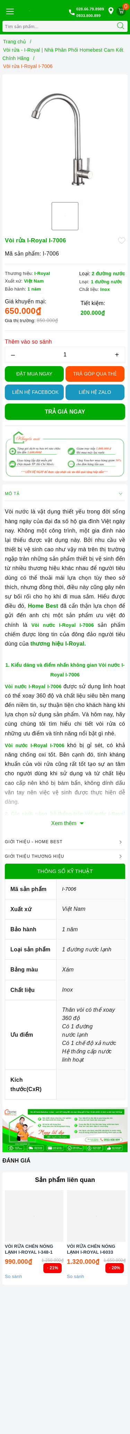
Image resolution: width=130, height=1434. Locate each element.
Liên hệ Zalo (95, 392)
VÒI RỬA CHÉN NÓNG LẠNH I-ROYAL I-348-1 (29, 1258)
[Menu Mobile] (10, 11)
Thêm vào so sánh (28, 342)
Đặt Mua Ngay (34, 374)
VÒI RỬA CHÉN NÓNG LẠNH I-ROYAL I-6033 (91, 1258)
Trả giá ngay (65, 412)
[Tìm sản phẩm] (58, 26)
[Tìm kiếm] (121, 26)
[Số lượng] (65, 355)
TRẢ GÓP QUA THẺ (95, 374)
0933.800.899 (88, 16)
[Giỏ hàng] (121, 11)
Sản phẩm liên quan (65, 1179)
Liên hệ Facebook (35, 392)
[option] (65, 137)
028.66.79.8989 (90, 9)
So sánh (13, 1286)
